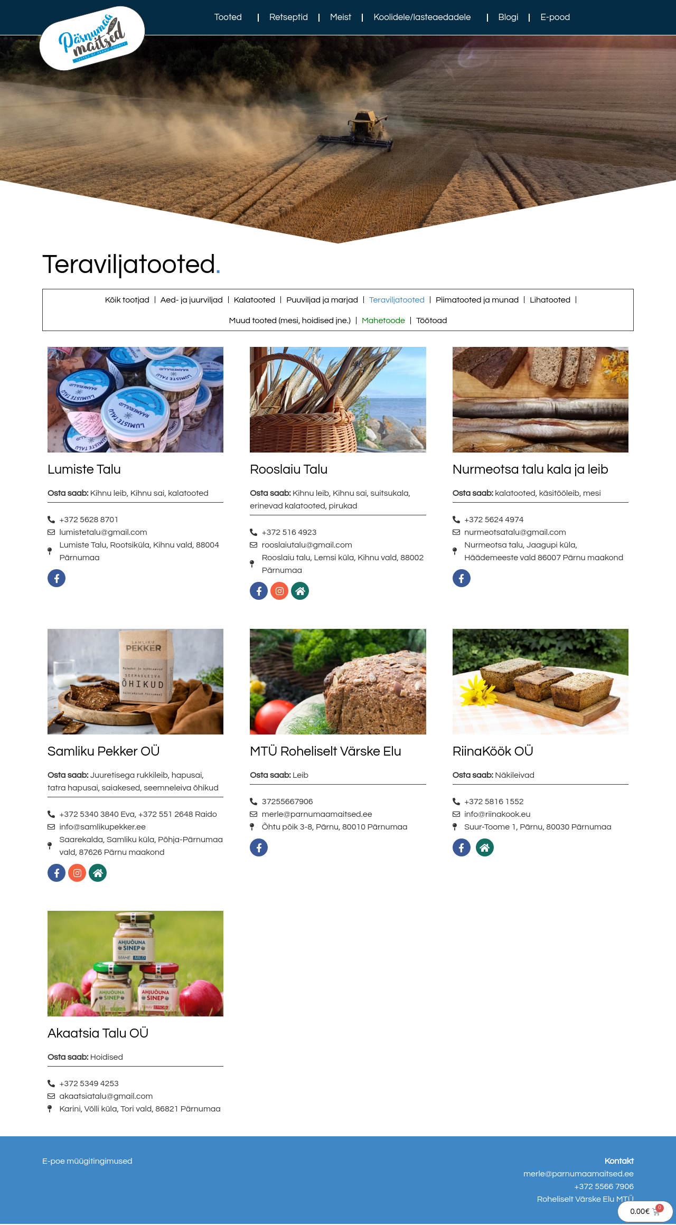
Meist (340, 17)
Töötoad (431, 321)
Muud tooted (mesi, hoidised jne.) (289, 321)
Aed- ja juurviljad (192, 300)
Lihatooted (550, 300)
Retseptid (288, 17)
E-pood (555, 17)
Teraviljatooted (397, 300)
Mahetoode (383, 321)
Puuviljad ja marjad (322, 300)
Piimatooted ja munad (477, 300)
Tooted (230, 17)
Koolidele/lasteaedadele (424, 17)
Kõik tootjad (127, 300)
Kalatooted (254, 300)
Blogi (509, 17)
